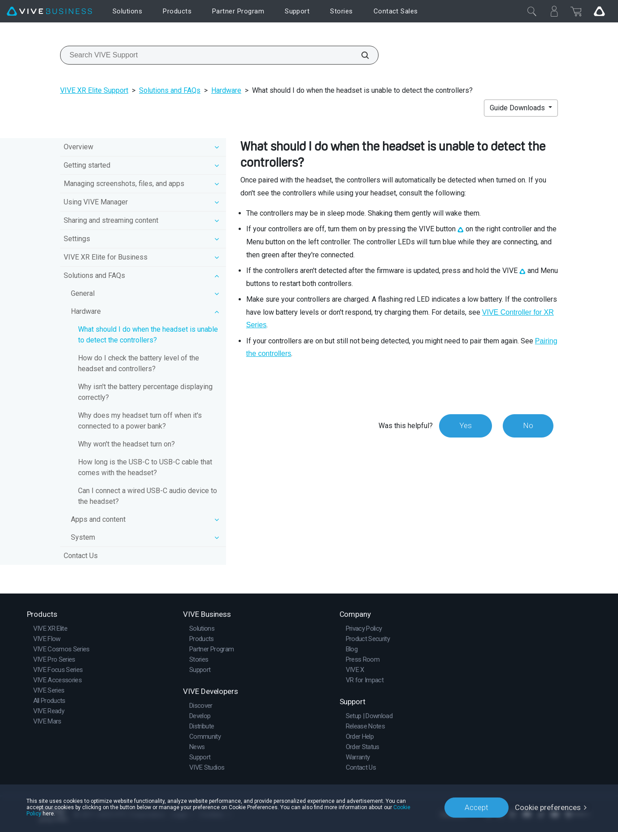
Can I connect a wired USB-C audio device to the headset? (147, 496)
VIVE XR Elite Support (94, 90)
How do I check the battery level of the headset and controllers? (138, 363)
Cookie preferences (548, 807)
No (528, 425)
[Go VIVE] (599, 11)
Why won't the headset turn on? (126, 444)
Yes (465, 425)
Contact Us (81, 555)
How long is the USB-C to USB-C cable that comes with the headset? (145, 467)
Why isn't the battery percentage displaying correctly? (145, 392)
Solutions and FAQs (169, 90)
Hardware (226, 90)
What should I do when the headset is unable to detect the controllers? (148, 334)
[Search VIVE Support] (360, 55)
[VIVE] (49, 11)
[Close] (532, 11)
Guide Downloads (518, 108)
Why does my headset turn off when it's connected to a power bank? (140, 420)
